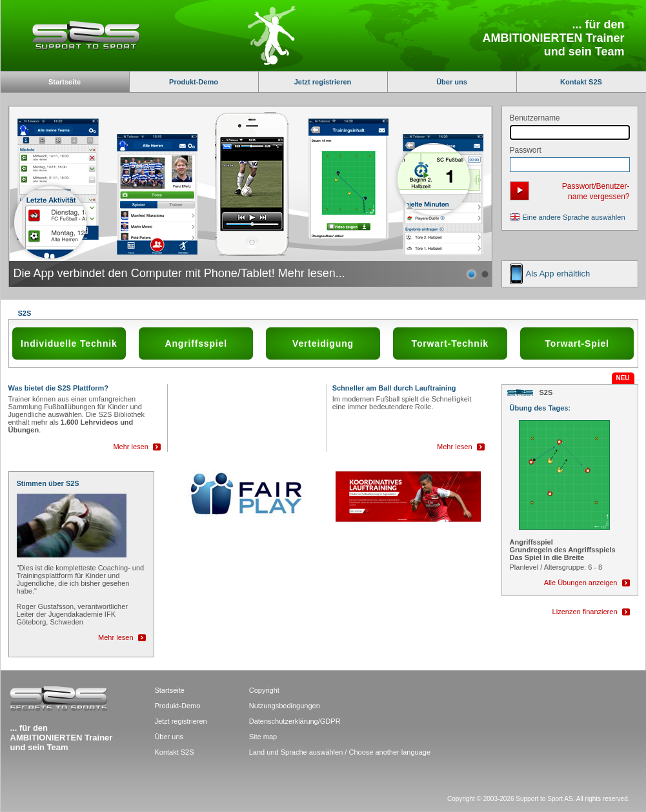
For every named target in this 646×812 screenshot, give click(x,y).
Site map (263, 736)
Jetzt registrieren (323, 82)
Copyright (264, 690)
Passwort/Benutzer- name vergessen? (596, 191)
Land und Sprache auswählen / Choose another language (339, 752)
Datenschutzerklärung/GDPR (295, 721)
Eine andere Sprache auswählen (574, 217)
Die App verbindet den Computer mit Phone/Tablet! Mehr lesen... (179, 273)
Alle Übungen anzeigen (581, 582)
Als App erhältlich (558, 273)
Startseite (169, 690)
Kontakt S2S (581, 82)
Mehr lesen (130, 446)
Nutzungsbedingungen (284, 706)
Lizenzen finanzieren (585, 611)
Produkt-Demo (193, 82)
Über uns (451, 82)
